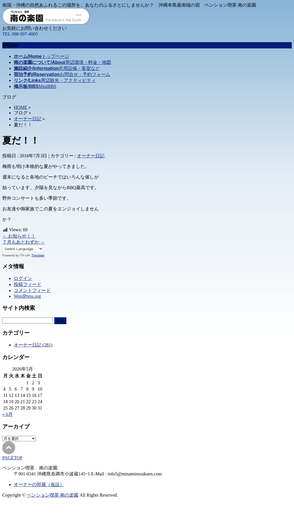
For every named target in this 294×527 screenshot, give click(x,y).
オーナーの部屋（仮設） (39, 484)
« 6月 (7, 414)
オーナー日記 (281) (33, 344)
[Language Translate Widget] (22, 248)
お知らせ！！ (19, 236)
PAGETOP (12, 457)
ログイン (23, 278)
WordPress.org (27, 296)
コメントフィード (32, 290)
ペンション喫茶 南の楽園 (52, 495)
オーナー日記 (27, 118)
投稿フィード (27, 284)
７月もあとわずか (23, 242)
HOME (20, 107)
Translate (32, 255)
